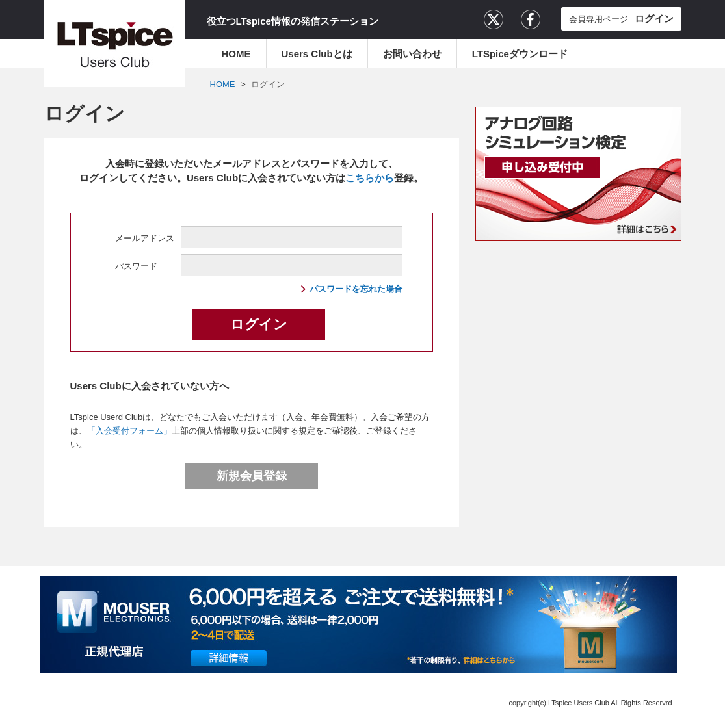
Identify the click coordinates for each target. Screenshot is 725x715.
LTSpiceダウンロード (520, 53)
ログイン (268, 84)
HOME (236, 53)
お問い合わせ (412, 53)
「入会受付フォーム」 (129, 431)
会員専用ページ (621, 18)
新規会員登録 (252, 475)
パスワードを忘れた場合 (356, 289)
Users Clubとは (317, 53)
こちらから (369, 177)
